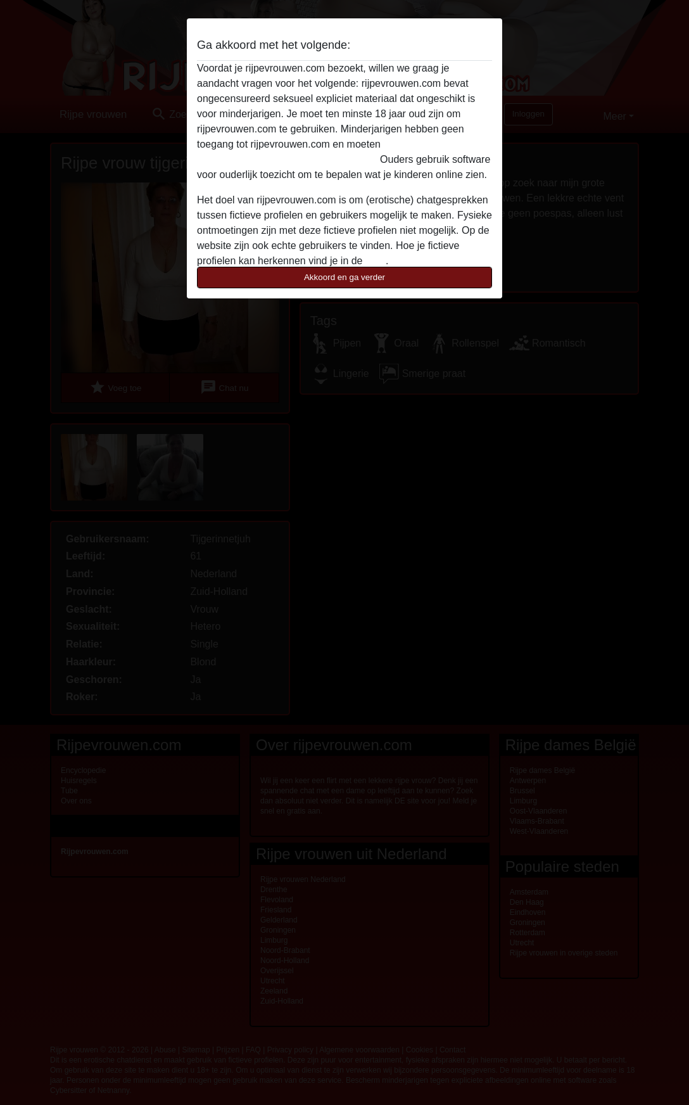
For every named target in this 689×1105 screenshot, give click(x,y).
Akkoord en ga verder (344, 277)
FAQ (375, 260)
